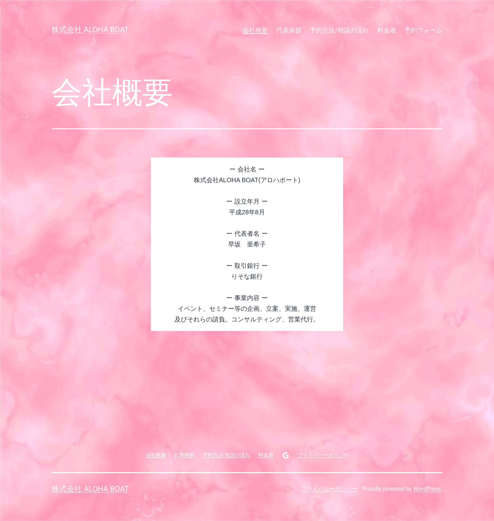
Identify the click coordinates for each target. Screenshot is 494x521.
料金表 (386, 30)
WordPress (427, 488)
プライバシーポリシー (329, 488)
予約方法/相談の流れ (339, 30)
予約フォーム (423, 30)
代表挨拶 (289, 30)
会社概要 (255, 30)
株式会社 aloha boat (90, 29)
